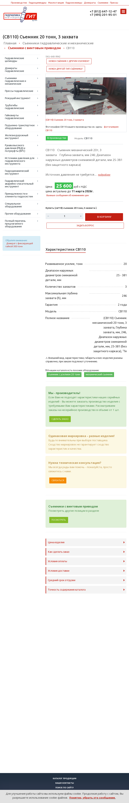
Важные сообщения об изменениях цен (67, 195)
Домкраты (90, 2)
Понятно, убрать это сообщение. (92, 797)
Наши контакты (64, 783)
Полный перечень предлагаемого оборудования (15, 223)
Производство (19, 2)
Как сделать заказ (58, 551)
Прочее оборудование (18, 213)
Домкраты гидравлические (14, 69)
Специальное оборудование (13, 205)
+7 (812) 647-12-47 (103, 11)
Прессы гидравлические (19, 91)
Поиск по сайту (64, 788)
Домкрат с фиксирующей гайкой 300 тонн (19, 245)
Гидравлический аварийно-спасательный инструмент (19, 183)
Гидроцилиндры (37, 2)
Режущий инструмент (17, 98)
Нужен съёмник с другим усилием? (69, 61)
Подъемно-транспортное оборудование (20, 127)
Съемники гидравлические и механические (15, 81)
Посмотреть (59, 519)
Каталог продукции (64, 778)
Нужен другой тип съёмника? (66, 69)
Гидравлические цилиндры (14, 59)
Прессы (114, 2)
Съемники (103, 2)
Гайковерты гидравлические (14, 117)
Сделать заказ (60, 419)
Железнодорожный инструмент (16, 137)
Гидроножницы (74, 2)
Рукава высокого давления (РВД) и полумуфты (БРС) (15, 148)
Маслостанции (56, 2)
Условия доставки (58, 570)
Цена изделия (56, 542)
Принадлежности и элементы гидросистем (19, 195)
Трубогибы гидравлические (14, 107)
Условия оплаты (57, 561)
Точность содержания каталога (67, 589)
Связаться (58, 480)
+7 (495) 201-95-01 (103, 14)
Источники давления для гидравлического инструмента (19, 161)
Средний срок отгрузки (61, 580)
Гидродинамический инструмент (17, 172)
